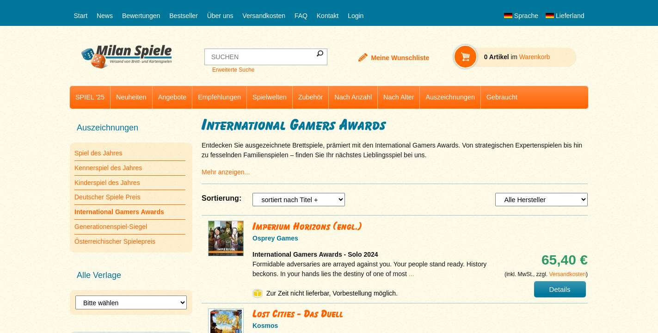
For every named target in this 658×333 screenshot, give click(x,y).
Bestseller (183, 15)
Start (81, 15)
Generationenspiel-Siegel (110, 226)
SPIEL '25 (90, 97)
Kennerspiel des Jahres (108, 168)
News (105, 15)
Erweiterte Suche (233, 70)
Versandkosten (263, 15)
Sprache (521, 15)
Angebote (172, 97)
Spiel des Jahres (98, 153)
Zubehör (310, 97)
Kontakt (327, 15)
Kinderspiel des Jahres (107, 182)
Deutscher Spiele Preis (107, 197)
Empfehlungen (219, 97)
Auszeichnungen (449, 97)
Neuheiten (131, 97)
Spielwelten (269, 97)
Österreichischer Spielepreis (114, 241)
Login (355, 15)
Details (560, 289)
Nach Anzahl (353, 97)
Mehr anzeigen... (226, 172)
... (411, 274)
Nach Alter (398, 97)
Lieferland (565, 15)
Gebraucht (501, 97)
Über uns (220, 15)
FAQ (301, 15)
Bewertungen (141, 15)
